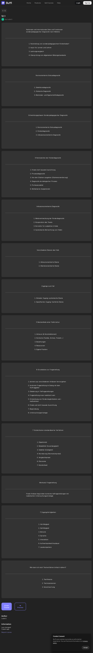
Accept (86, 647)
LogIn (78, 3)
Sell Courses (49, 3)
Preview (20, 606)
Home (29, 3)
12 (4, 10)
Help (59, 3)
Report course (6, 632)
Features (38, 3)
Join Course (6, 606)
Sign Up (87, 3)
